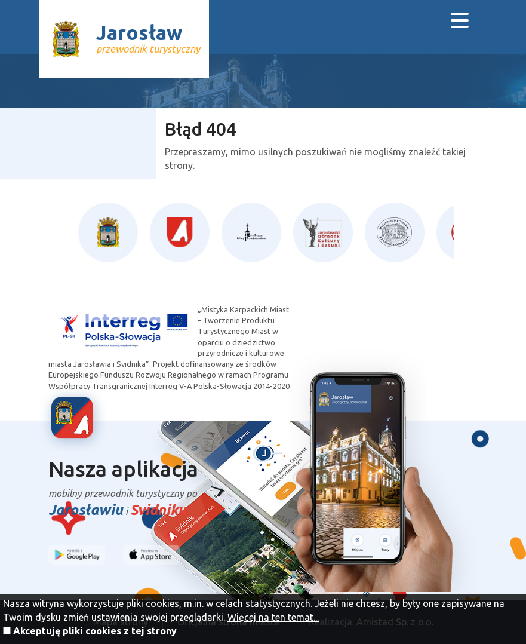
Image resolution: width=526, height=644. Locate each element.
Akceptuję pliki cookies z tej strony (95, 630)
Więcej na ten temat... (273, 617)
